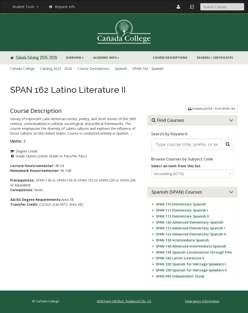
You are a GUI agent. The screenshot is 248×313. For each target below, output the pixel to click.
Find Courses (168, 120)
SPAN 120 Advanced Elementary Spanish (189, 222)
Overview (75, 58)
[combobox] (192, 174)
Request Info (62, 6)
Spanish (121, 68)
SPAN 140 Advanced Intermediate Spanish (191, 246)
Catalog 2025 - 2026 (56, 68)
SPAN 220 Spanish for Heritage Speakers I (191, 264)
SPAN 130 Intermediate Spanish (182, 240)
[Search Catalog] (228, 144)
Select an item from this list (176, 166)
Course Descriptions (170, 58)
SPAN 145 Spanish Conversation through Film (194, 252)
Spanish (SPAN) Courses (177, 192)
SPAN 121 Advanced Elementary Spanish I (190, 228)
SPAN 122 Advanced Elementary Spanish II (191, 234)
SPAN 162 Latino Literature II (180, 258)
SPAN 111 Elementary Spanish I (182, 210)
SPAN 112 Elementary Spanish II (182, 216)
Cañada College (22, 68)
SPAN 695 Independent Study (180, 276)
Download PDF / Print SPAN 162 (211, 109)
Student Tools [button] (25, 6)
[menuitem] (74, 57)
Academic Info (106, 58)
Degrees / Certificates (215, 58)
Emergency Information (202, 301)
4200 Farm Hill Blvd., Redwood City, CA (124, 301)
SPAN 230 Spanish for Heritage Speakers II (191, 270)
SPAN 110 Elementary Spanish (181, 204)
